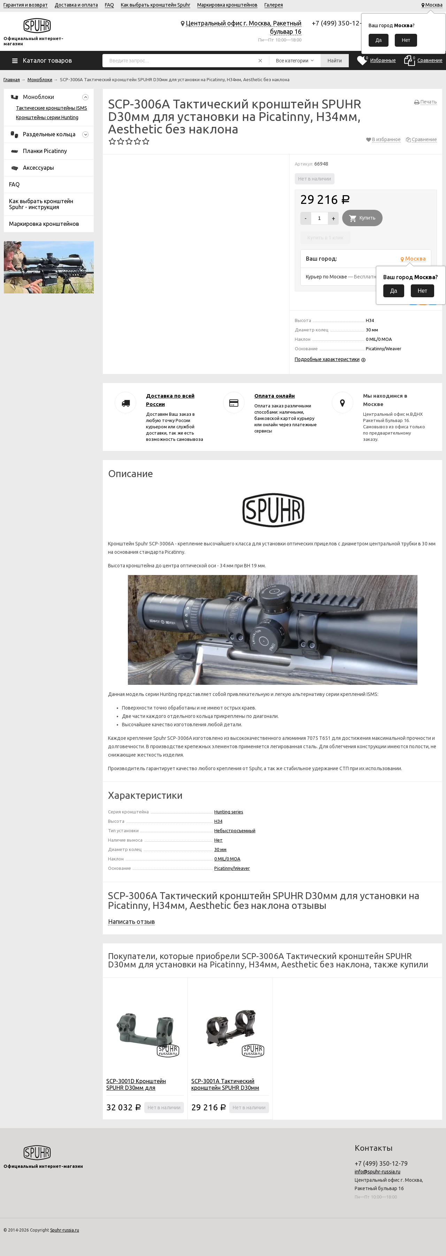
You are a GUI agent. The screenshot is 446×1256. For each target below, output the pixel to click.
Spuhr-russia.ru (64, 1230)
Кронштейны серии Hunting (47, 117)
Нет (218, 839)
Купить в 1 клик (325, 237)
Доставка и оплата (76, 5)
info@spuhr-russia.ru (377, 1171)
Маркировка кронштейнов (227, 5)
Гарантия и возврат (25, 5)
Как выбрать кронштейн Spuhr (155, 5)
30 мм (220, 849)
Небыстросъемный (234, 830)
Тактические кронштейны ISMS (51, 108)
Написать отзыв (131, 921)
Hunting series (228, 811)
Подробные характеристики (327, 359)
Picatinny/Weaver (232, 868)
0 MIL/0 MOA (227, 858)
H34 (218, 821)
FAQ (109, 5)
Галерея (273, 5)
